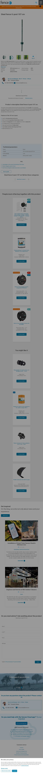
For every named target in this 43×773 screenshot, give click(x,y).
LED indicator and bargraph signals (22, 736)
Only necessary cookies (6, 770)
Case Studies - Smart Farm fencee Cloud (21, 549)
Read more (5, 515)
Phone (3, 637)
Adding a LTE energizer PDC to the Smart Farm (22, 732)
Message (4, 643)
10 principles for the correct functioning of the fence (13, 164)
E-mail (3, 632)
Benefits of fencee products (21, 753)
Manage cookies (4, 768)
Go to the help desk (22, 723)
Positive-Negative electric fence (8, 166)
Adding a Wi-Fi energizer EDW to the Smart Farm (22, 729)
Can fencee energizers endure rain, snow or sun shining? (14, 167)
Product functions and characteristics (21, 754)
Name (3, 626)
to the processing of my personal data (13, 661)
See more (19, 687)
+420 (8, 83)
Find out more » (19, 7)
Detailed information (25, 765)
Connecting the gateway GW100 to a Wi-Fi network (22, 731)
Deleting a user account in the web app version (22, 734)
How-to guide (6, 171)
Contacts (21, 747)
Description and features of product (15, 98)
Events (21, 594)
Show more (3, 66)
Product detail (21, 224)
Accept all (14, 770)
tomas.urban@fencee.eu (21, 83)
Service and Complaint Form (21, 751)
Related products (28, 98)
